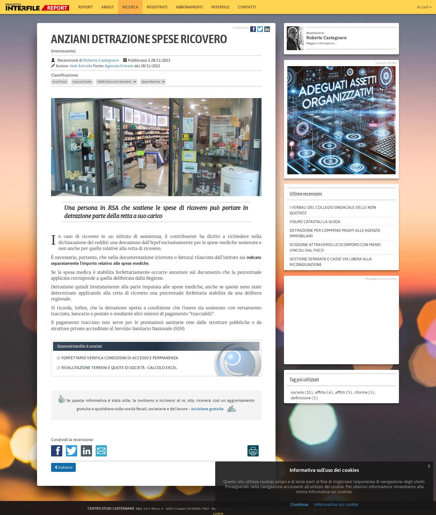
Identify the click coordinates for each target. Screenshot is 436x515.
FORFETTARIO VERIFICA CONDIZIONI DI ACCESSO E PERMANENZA (118, 358)
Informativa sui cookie (336, 504)
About (107, 7)
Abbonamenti (189, 7)
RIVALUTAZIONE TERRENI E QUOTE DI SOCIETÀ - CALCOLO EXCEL (118, 367)
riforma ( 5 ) (364, 392)
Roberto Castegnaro (101, 60)
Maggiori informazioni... (321, 43)
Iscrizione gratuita (207, 409)
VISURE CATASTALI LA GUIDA (315, 221)
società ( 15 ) (302, 392)
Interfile (220, 7)
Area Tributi (59, 81)
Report (85, 7)
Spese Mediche (151, 81)
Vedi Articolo (81, 66)
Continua (299, 504)
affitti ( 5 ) (343, 392)
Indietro (63, 467)
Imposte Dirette (82, 81)
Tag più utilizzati (304, 379)
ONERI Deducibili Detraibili (114, 81)
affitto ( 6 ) (324, 392)
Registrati (157, 7)
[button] (134, 82)
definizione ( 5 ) (304, 398)
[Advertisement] (341, 321)
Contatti (247, 7)
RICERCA (130, 7)
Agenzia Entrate (119, 66)
